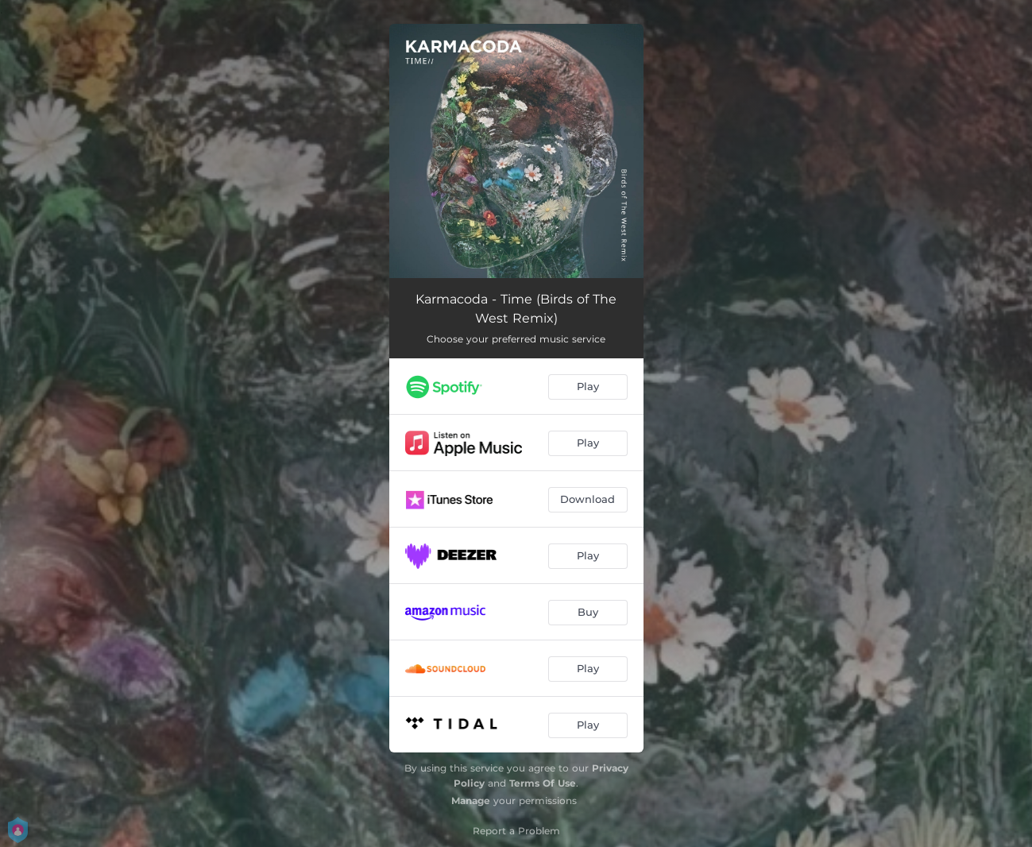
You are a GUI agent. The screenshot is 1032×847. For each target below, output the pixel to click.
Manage (470, 800)
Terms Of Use (542, 783)
